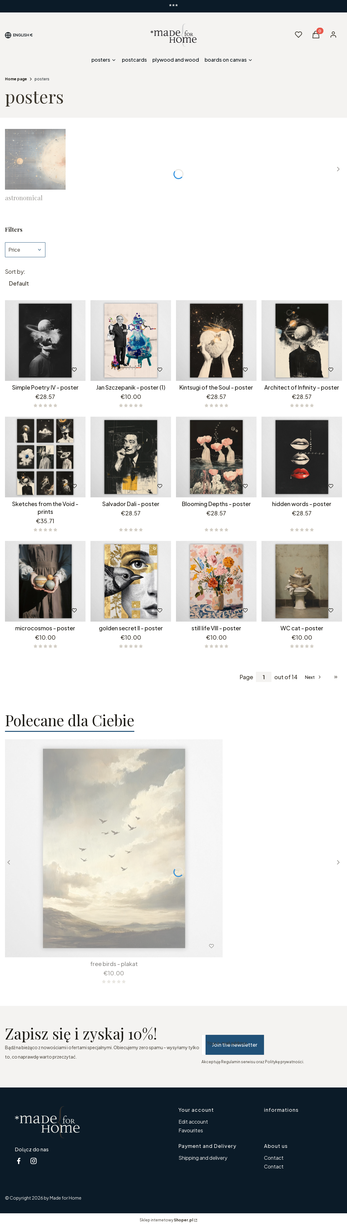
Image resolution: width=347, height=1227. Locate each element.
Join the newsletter (234, 1044)
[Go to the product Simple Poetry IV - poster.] (45, 340)
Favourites (190, 1130)
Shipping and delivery (202, 1157)
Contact (274, 1157)
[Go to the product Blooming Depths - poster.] (216, 457)
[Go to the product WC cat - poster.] (301, 581)
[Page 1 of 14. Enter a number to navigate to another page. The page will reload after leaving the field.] (263, 677)
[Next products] (313, 677)
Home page (16, 79)
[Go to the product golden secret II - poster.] (130, 581)
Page (246, 677)
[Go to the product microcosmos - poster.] (45, 581)
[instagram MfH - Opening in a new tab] (33, 1161)
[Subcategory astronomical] (35, 165)
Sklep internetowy (166, 1220)
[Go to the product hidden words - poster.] (301, 457)
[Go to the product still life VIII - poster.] (216, 581)
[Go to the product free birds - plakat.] (114, 848)
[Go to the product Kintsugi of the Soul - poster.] (216, 340)
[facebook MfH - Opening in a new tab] (18, 1161)
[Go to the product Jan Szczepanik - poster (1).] (130, 340)
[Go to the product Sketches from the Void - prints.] (45, 457)
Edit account (193, 1121)
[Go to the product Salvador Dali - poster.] (130, 457)
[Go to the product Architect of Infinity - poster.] (301, 340)
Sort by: (15, 271)
